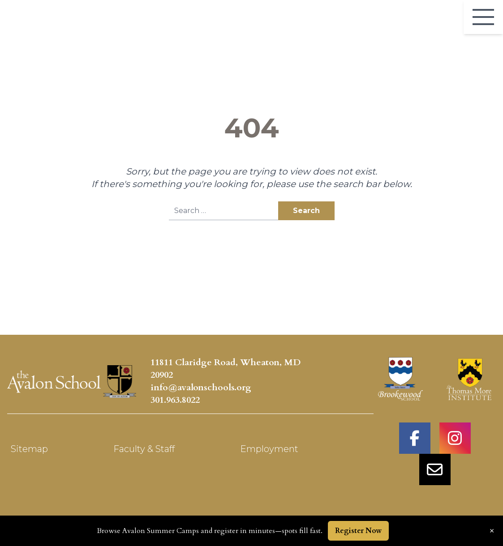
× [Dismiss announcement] (492, 530)
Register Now (358, 531)
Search (306, 210)
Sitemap (29, 449)
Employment (269, 449)
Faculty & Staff (144, 449)
